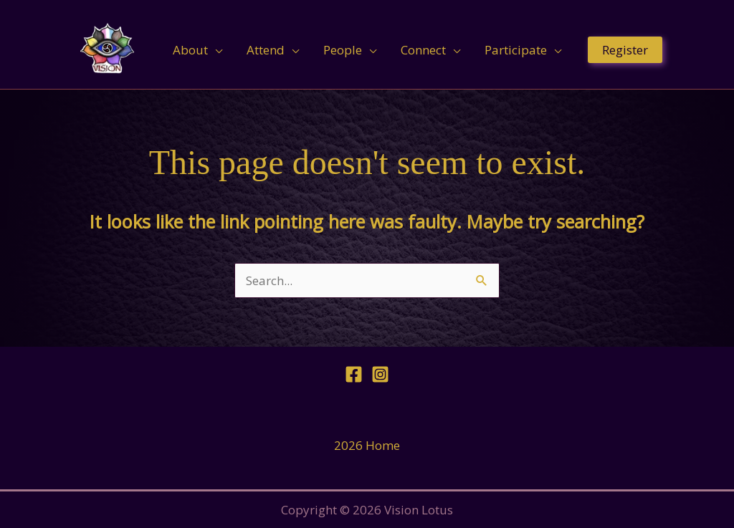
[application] (215, 50)
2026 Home (367, 445)
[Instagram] (380, 374)
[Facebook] (354, 374)
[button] (625, 50)
